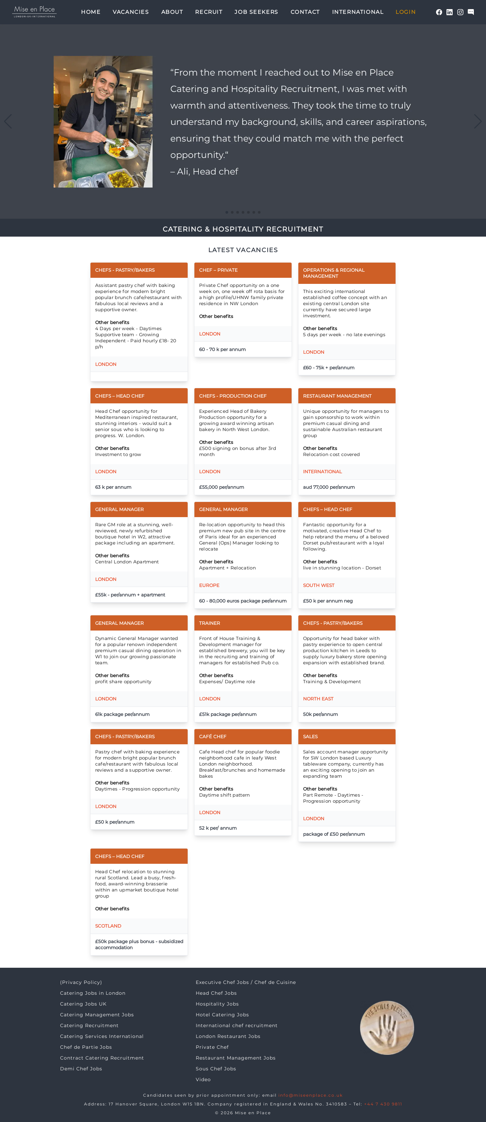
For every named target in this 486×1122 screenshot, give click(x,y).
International (357, 12)
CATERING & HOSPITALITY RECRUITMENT (243, 229)
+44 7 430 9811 (383, 1103)
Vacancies (131, 12)
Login (406, 12)
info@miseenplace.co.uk (310, 1095)
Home (91, 12)
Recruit (208, 12)
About (172, 12)
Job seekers (256, 12)
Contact (305, 12)
